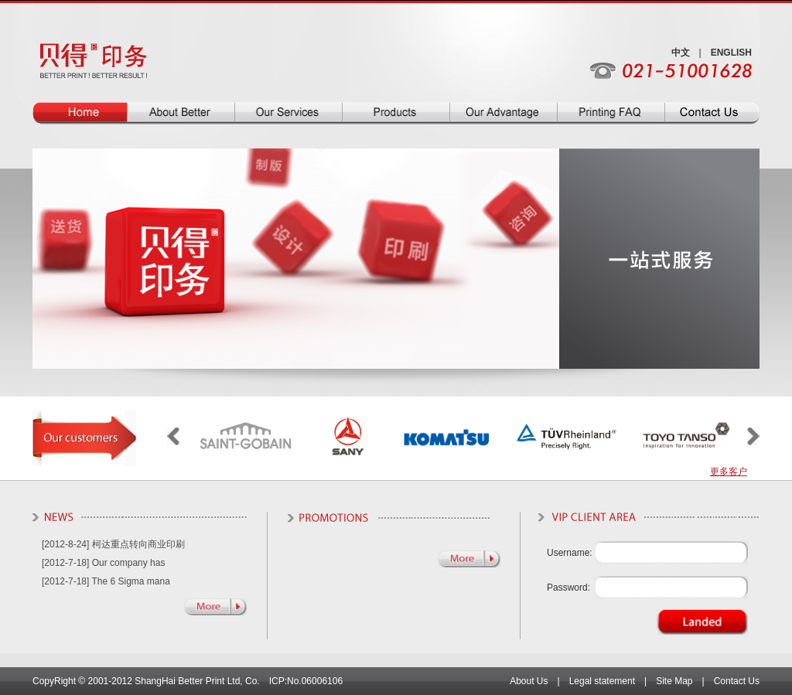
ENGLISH (731, 52)
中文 (680, 52)
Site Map (674, 681)
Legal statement (602, 681)
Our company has (129, 562)
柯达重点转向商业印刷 (138, 544)
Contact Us (737, 681)
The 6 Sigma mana (131, 581)
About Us (529, 681)
